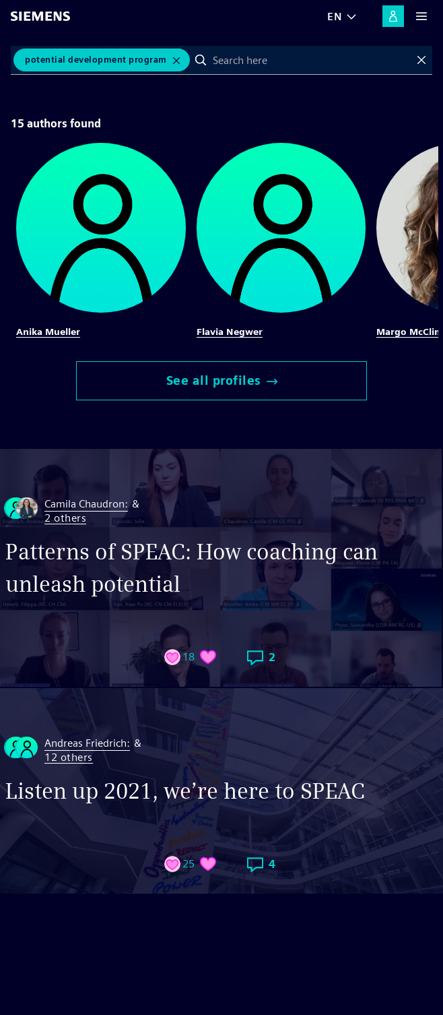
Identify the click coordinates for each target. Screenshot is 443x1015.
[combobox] (311, 60)
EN (334, 16)
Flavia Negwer (230, 331)
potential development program (96, 60)
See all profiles (221, 380)
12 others (68, 758)
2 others (65, 518)
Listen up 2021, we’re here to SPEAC (185, 791)
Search (200, 60)
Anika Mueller (48, 331)
